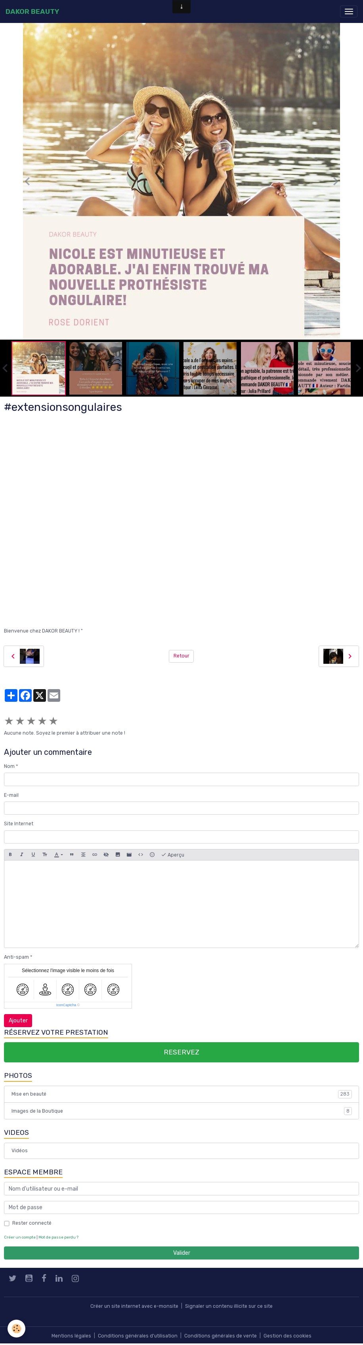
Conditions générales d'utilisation (138, 1336)
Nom (9, 766)
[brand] (32, 11)
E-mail (11, 795)
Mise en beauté (181, 1094)
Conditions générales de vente (220, 1336)
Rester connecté (32, 1223)
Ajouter (18, 1020)
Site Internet (18, 823)
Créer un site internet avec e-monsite (134, 1306)
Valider (181, 1253)
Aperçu (172, 855)
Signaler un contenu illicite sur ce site (229, 1306)
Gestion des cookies (287, 1336)
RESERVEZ (181, 1052)
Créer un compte (20, 1237)
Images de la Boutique (181, 1111)
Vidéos (19, 1150)
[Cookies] (17, 1328)
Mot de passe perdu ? (58, 1237)
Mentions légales (71, 1336)
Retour (181, 656)
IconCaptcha (66, 1005)
